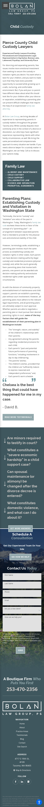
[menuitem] (22, 723)
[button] (39, 802)
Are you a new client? (13, 609)
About (22, 727)
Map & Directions (23, 770)
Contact (22, 742)
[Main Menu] (5, 5)
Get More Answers (20, 528)
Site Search (22, 746)
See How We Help (20, 557)
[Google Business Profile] (28, 781)
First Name (9, 575)
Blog (22, 739)
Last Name (9, 584)
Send (20, 650)
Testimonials (22, 735)
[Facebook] (15, 781)
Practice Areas (22, 731)
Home (22, 723)
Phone (7, 592)
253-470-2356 (29, 14)
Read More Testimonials (18, 417)
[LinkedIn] (22, 781)
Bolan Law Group (12, 116)
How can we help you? (13, 617)
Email (7, 600)
